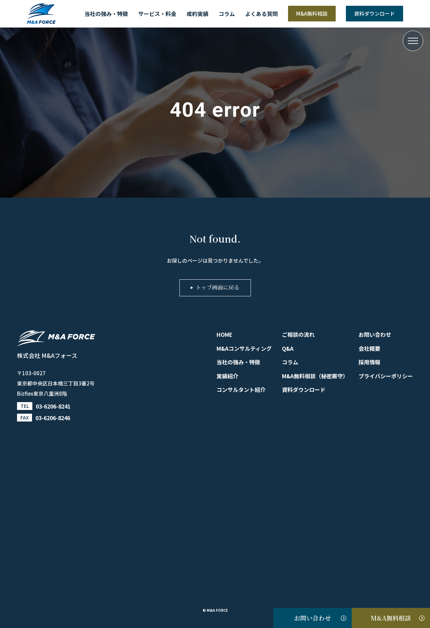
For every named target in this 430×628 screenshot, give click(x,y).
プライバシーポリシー (386, 376)
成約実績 (197, 14)
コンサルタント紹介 (241, 389)
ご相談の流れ (298, 334)
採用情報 (369, 362)
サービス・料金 (157, 14)
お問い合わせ (312, 617)
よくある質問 (261, 14)
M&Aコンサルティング (244, 348)
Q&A (287, 348)
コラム (227, 14)
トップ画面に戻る (217, 288)
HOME (225, 334)
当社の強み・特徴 (106, 14)
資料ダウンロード (374, 13)
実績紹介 (227, 376)
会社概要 (369, 348)
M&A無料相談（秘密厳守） (315, 376)
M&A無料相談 (312, 13)
